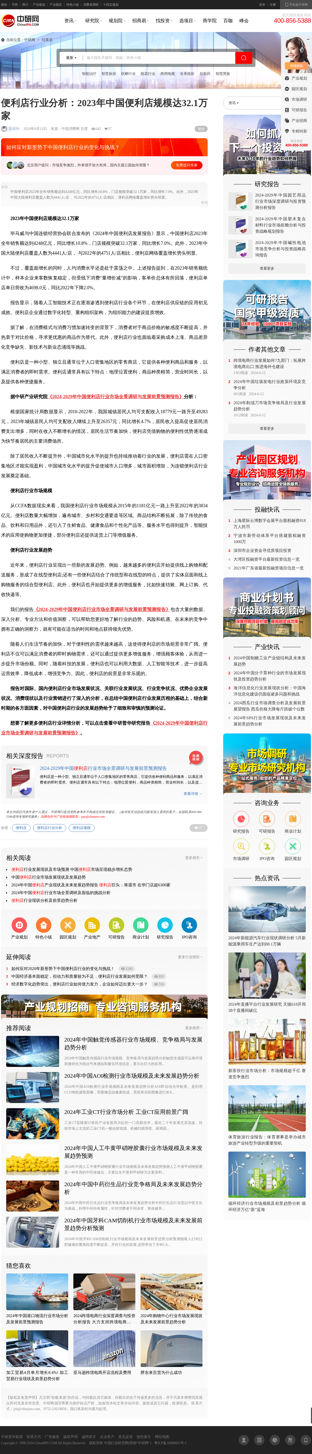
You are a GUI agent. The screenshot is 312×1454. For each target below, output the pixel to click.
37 (200, 828)
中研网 (29, 40)
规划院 (116, 20)
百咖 (228, 20)
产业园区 (56, 4)
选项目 (186, 20)
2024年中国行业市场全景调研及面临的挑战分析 (61, 892)
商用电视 (167, 74)
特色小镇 (72, 4)
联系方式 (34, 1437)
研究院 (92, 20)
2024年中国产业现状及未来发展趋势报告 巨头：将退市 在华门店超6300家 (90, 885)
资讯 (69, 20)
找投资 (163, 20)
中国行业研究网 (116, 1443)
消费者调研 (91, 4)
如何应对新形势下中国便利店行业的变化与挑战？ (63, 147)
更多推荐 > (193, 1028)
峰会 (244, 20)
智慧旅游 (109, 74)
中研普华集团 (12, 1437)
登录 (262, 4)
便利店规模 (82, 828)
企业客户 (107, 1437)
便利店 (21, 828)
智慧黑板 (223, 74)
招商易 (139, 20)
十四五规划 (111, 4)
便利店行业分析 (49, 828)
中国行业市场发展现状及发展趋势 (48, 877)
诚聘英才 (89, 1437)
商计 (25, 4)
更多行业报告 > (190, 957)
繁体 (201, 129)
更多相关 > (193, 858)
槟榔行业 (128, 74)
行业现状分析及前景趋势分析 (44, 900)
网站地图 (162, 1437)
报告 (4, 4)
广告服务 (52, 1437)
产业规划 (39, 4)
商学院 (210, 20)
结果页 (47, 40)
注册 (273, 4)
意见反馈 (125, 1437)
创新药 (205, 74)
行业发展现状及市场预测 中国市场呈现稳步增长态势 (71, 869)
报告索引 (144, 1437)
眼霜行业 (148, 74)
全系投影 (187, 74)
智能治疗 (89, 74)
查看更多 (267, 268)
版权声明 (70, 1437)
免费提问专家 (187, 165)
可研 (15, 4)
